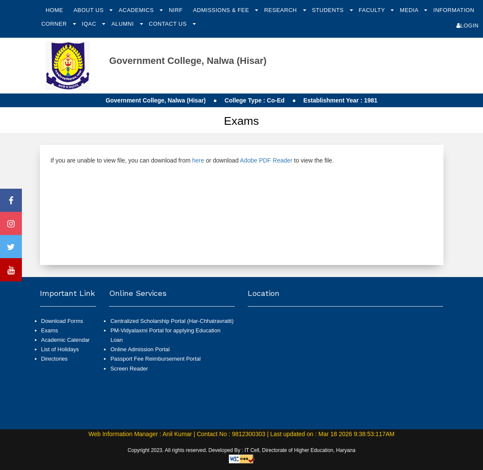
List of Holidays (60, 349)
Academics (136, 10)
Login (467, 25)
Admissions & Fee (222, 10)
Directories (54, 359)
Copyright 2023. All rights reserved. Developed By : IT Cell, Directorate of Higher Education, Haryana (241, 450)
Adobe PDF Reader (266, 160)
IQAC (90, 24)
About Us (89, 10)
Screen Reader (129, 368)
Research (281, 10)
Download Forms (62, 321)
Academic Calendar (65, 340)
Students (328, 10)
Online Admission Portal (140, 349)
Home (54, 10)
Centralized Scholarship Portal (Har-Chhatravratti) (172, 321)
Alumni (123, 24)
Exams (49, 330)
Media (410, 10)
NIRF (175, 10)
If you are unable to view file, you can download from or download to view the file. (192, 160)
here (198, 160)
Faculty (373, 10)
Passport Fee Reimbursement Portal (155, 359)
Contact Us (168, 24)
